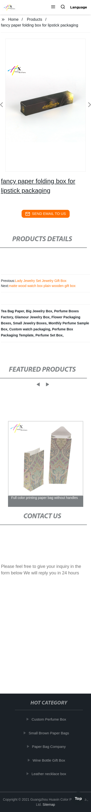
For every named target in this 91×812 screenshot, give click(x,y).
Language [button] (78, 7)
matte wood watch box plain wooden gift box (42, 286)
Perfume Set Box (49, 335)
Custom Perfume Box (49, 719)
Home (13, 19)
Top (78, 797)
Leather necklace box (49, 774)
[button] (53, 7)
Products (34, 19)
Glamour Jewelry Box (32, 317)
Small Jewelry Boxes (30, 323)
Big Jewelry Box (39, 311)
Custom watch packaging (29, 329)
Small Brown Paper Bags (49, 733)
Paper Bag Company (49, 746)
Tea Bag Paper (12, 311)
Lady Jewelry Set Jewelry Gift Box (40, 281)
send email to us (45, 214)
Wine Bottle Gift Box (49, 760)
